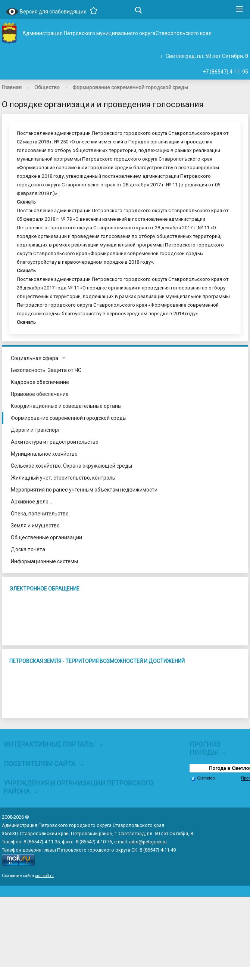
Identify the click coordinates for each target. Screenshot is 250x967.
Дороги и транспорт (35, 430)
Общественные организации (46, 537)
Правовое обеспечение (40, 394)
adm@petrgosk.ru (148, 841)
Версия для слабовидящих (46, 12)
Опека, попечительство (40, 514)
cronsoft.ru (44, 876)
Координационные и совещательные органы (66, 406)
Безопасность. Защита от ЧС (46, 370)
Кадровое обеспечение (40, 382)
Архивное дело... (31, 502)
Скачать (26, 202)
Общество (47, 87)
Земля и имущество (35, 526)
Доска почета (28, 549)
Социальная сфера (34, 358)
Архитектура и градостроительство (55, 442)
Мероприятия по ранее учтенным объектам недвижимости (84, 490)
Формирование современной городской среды (130, 87)
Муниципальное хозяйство (44, 454)
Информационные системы (44, 561)
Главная (12, 87)
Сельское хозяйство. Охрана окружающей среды (71, 466)
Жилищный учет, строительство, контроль (63, 478)
